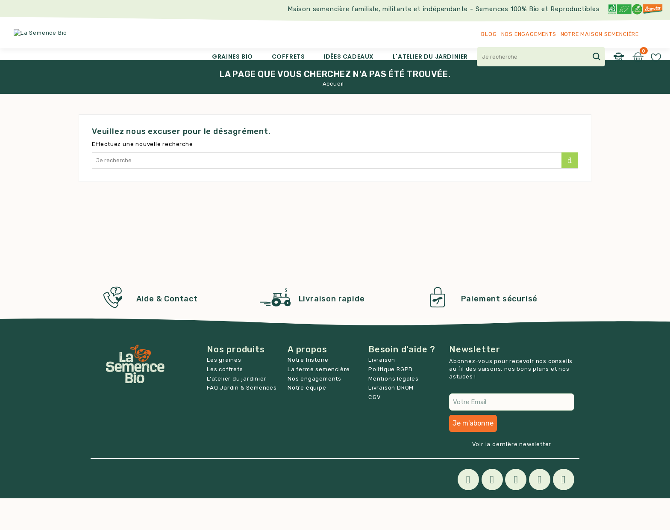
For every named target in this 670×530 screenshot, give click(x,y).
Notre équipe (307, 419)
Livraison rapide (332, 330)
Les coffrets (225, 401)
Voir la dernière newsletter (512, 476)
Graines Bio (232, 56)
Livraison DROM (391, 419)
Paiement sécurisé (499, 330)
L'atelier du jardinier (430, 56)
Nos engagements (528, 34)
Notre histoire (308, 391)
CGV (374, 429)
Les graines (224, 391)
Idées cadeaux (348, 56)
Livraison (381, 391)
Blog (489, 34)
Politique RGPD (390, 401)
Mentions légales (393, 410)
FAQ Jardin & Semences (242, 419)
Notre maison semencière (600, 34)
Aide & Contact (167, 330)
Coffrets (288, 56)
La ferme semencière (319, 401)
